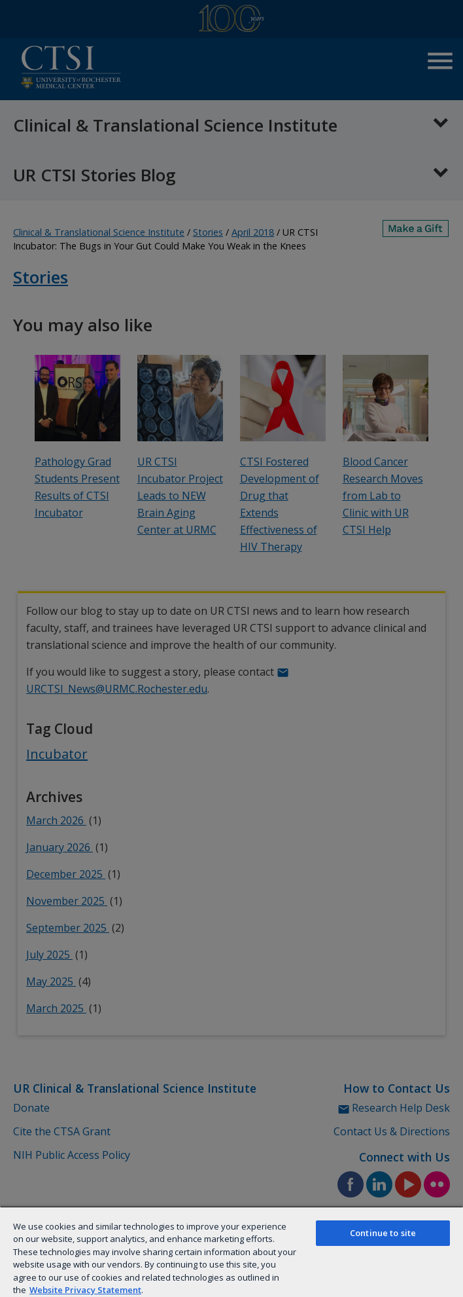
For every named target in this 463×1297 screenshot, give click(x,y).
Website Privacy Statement (85, 1290)
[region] (231, 1251)
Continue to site (383, 1233)
